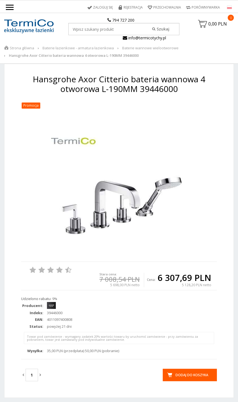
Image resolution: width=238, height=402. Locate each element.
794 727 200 (120, 20)
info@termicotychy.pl (144, 37)
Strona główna (22, 47)
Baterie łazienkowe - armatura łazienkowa (78, 47)
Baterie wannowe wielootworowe (150, 47)
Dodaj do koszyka (192, 375)
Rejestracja (133, 7)
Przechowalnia (167, 7)
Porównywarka (206, 7)
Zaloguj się (103, 7)
